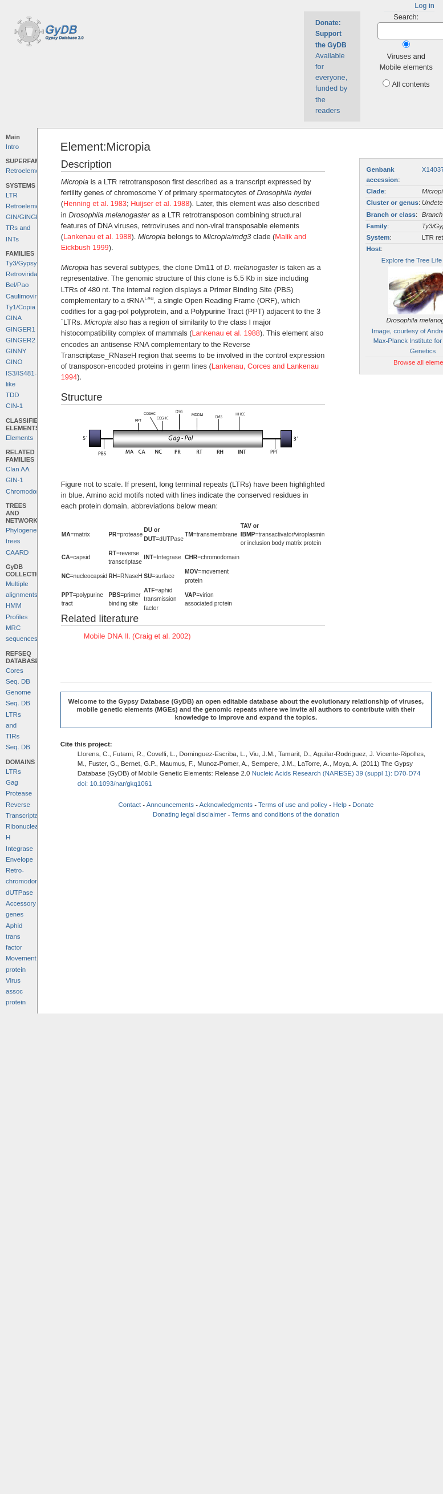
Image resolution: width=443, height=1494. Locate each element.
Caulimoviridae (27, 296)
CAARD (17, 552)
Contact (129, 804)
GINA (14, 317)
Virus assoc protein (16, 991)
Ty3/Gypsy (21, 263)
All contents (410, 84)
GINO (14, 361)
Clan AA (18, 469)
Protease (19, 793)
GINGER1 (20, 329)
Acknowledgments (226, 804)
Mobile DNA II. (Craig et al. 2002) (137, 636)
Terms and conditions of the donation (285, 814)
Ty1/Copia (20, 307)
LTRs (13, 771)
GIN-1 (14, 480)
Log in (424, 5)
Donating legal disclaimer (189, 814)
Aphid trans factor (14, 936)
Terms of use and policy (292, 804)
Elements (19, 437)
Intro (12, 146)
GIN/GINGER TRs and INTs (25, 228)
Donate (362, 804)
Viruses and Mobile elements (406, 61)
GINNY (16, 351)
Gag (12, 782)
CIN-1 (14, 405)
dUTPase (19, 892)
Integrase (19, 848)
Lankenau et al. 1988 (97, 236)
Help (340, 804)
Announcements (170, 804)
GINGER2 (20, 340)
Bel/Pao (17, 284)
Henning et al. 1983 (95, 203)
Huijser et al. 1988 (160, 203)
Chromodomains (30, 491)
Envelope (19, 859)
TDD (12, 394)
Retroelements (27, 170)
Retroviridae (23, 273)
